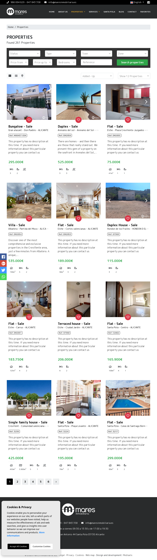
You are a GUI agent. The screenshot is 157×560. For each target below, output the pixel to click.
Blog (121, 11)
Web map (90, 555)
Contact (132, 11)
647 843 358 (33, 2)
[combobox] (24, 53)
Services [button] (94, 11)
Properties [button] (78, 11)
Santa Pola (109, 11)
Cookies (80, 555)
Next (47, 102)
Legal (62, 555)
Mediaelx (127, 555)
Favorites (145, 11)
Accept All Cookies (18, 546)
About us (63, 11)
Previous (11, 102)
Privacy (70, 555)
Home (52, 11)
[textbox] (25, 54)
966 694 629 (17, 2)
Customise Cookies (42, 546)
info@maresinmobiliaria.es (62, 2)
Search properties (132, 62)
